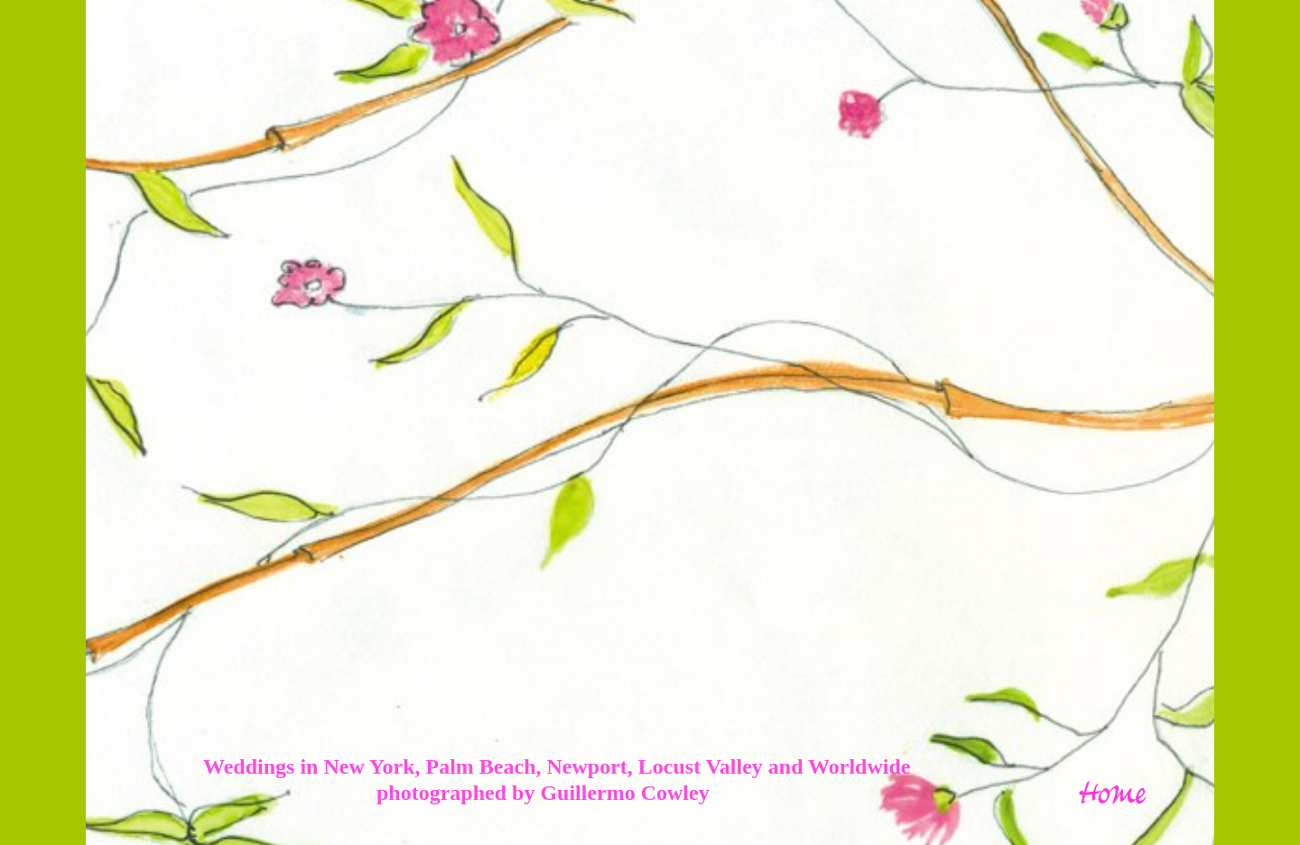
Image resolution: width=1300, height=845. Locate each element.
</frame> (643, 387)
